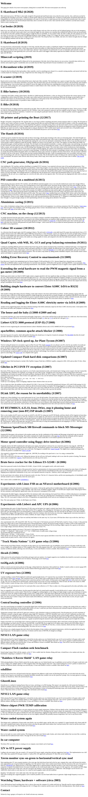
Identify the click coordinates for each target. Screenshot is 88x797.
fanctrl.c (19, 458)
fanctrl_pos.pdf (26, 451)
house (11, 318)
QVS (69, 580)
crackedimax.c (25, 480)
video (12, 209)
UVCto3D (49, 232)
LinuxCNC (53, 220)
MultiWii (51, 250)
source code (19, 352)
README (70, 335)
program (48, 345)
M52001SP (9, 766)
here (58, 129)
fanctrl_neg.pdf (55, 449)
